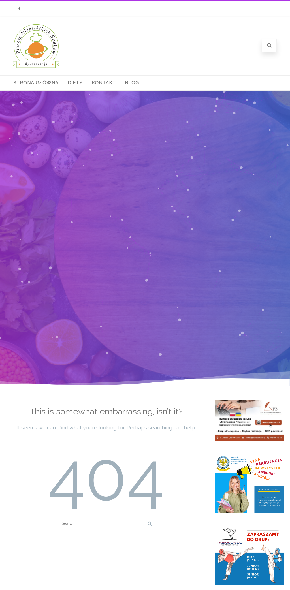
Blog (132, 82)
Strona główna (36, 82)
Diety (75, 82)
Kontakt (104, 82)
